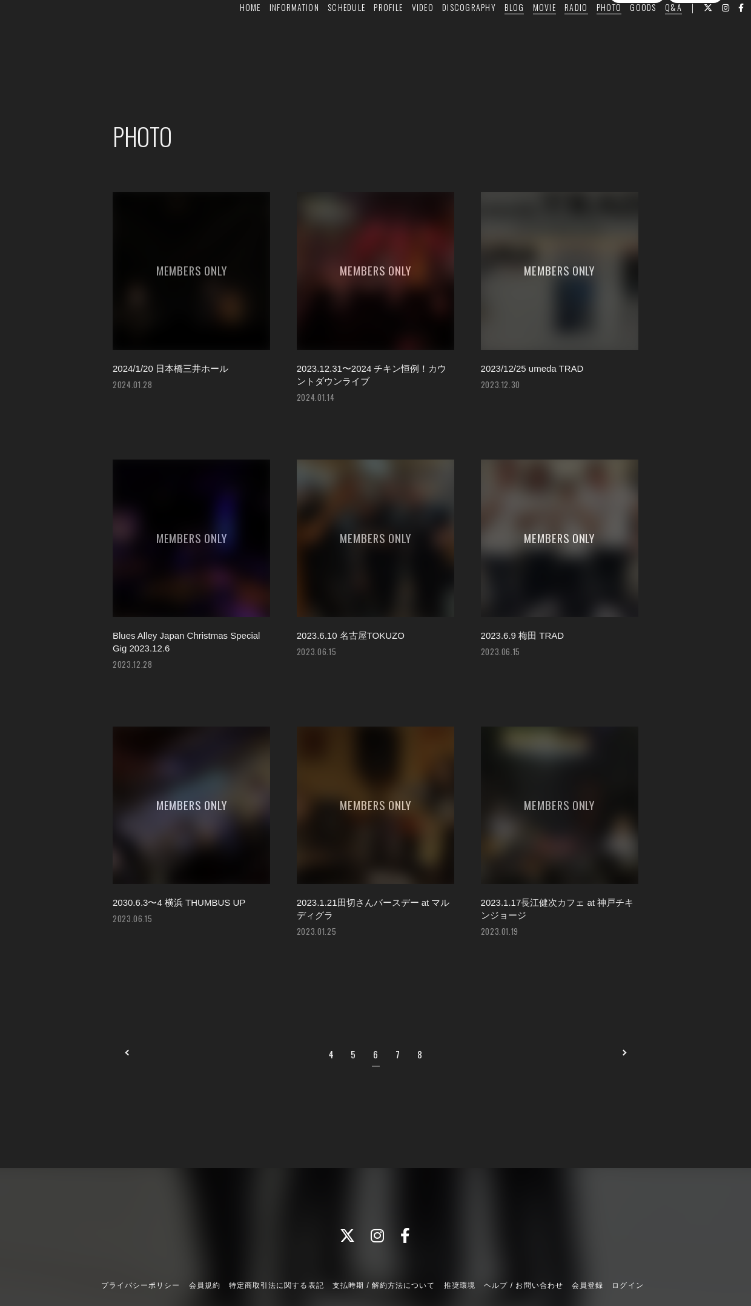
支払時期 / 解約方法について (383, 1242)
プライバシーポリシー (140, 1242)
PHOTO (586, 34)
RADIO (553, 34)
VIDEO (400, 34)
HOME (227, 34)
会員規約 (204, 1242)
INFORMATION (272, 34)
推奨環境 (459, 1242)
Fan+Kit (397, 1274)
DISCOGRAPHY (447, 34)
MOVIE (521, 34)
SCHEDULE (324, 34)
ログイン (695, 56)
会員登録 (637, 56)
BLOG (491, 34)
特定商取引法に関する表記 (276, 1242)
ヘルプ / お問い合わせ (523, 1242)
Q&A (651, 34)
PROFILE (365, 34)
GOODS (620, 34)
